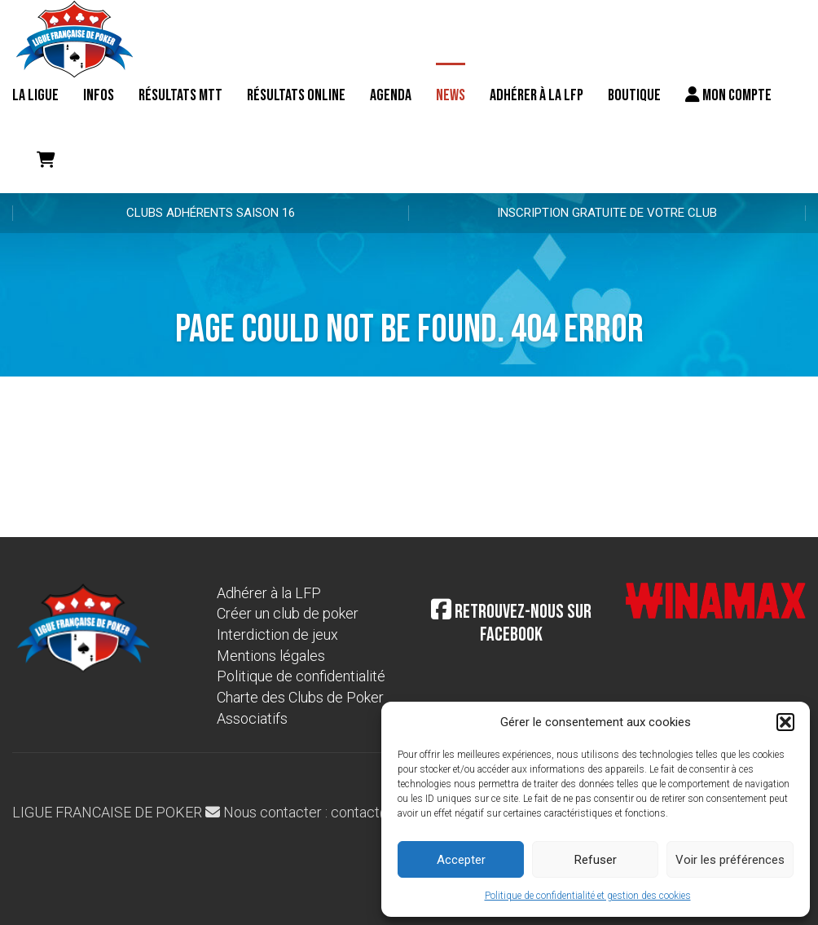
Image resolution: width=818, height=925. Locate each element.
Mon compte (728, 95)
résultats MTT (180, 95)
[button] (785, 722)
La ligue (35, 95)
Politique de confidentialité (301, 676)
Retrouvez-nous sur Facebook (511, 623)
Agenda (390, 95)
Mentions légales (271, 655)
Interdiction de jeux (277, 634)
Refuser (595, 859)
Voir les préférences (730, 859)
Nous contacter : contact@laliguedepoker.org (356, 812)
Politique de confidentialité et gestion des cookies (588, 895)
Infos (98, 95)
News (450, 95)
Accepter (461, 859)
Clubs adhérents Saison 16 (210, 212)
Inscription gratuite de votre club (607, 212)
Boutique (634, 95)
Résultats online (296, 95)
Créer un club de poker (287, 613)
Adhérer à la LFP (536, 95)
